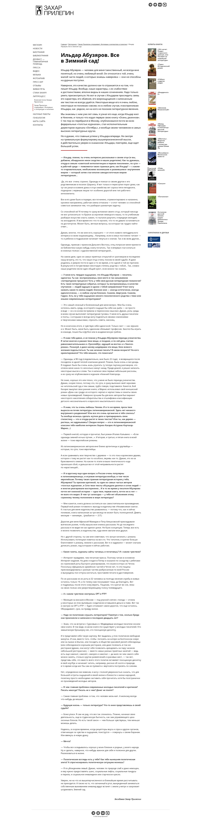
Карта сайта (39, 121)
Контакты (38, 124)
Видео (36, 71)
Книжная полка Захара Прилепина (43, 101)
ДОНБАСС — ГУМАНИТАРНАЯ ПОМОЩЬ (40, 61)
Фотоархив (39, 78)
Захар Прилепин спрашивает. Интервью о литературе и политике (44, 107)
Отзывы (37, 85)
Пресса (36, 67)
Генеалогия (39, 117)
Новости (37, 48)
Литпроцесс (39, 96)
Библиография (40, 55)
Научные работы (41, 114)
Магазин (37, 44)
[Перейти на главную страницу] (55, 15)
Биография (38, 52)
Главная (64, 44)
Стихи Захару (40, 92)
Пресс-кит (38, 82)
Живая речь (39, 89)
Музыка (37, 74)
